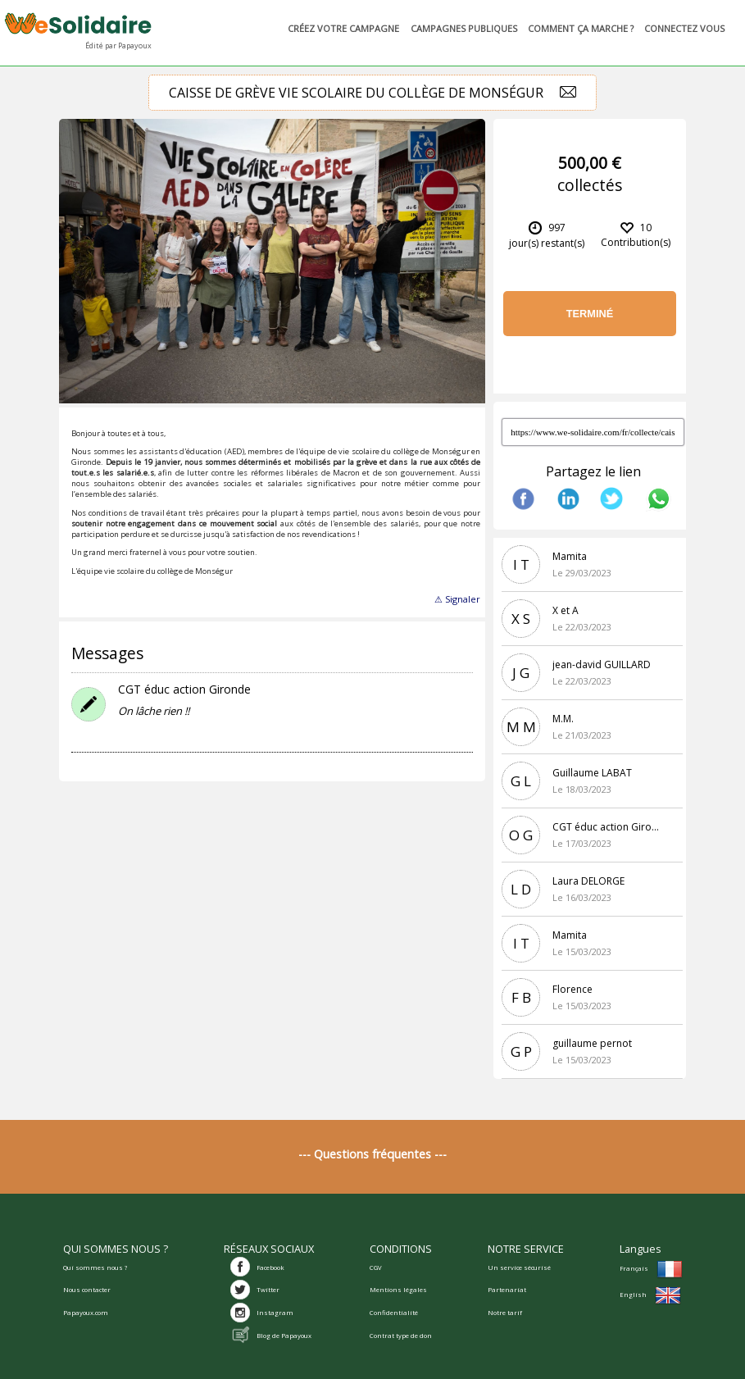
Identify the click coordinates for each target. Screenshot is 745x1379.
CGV (376, 1267)
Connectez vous (680, 28)
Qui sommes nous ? (95, 1267)
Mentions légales (398, 1290)
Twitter (268, 1290)
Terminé (590, 313)
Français (651, 1268)
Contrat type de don (401, 1335)
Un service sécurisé (519, 1267)
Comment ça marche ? (575, 28)
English (650, 1294)
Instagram (275, 1312)
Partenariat (507, 1290)
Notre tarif (505, 1312)
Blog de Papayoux (284, 1335)
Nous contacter (87, 1290)
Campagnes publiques (459, 28)
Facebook (270, 1267)
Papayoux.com (85, 1312)
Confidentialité (394, 1312)
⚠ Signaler (457, 599)
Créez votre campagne (338, 28)
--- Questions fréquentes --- (372, 1154)
